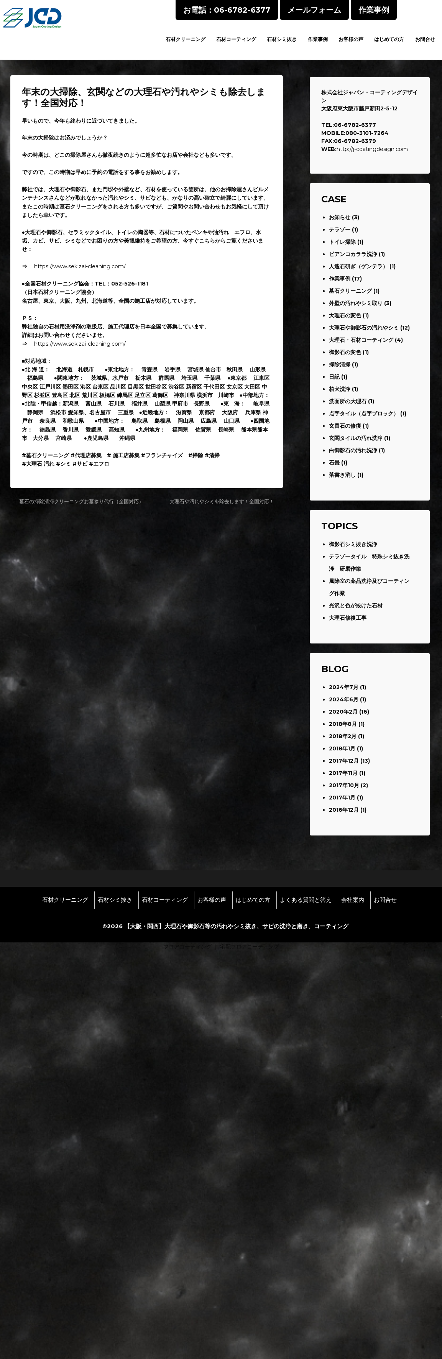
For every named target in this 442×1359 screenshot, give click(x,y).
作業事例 (318, 39)
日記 (334, 376)
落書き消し (342, 474)
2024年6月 (343, 699)
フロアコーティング (187, 946)
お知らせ (339, 217)
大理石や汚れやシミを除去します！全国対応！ (221, 501)
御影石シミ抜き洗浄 (353, 544)
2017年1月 (342, 797)
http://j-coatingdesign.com (372, 149)
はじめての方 (389, 39)
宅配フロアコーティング (249, 946)
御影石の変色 (345, 352)
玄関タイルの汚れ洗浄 (356, 438)
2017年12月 (344, 760)
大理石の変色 (345, 315)
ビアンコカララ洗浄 (353, 254)
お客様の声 (350, 39)
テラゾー (339, 229)
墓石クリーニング (350, 290)
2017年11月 (343, 773)
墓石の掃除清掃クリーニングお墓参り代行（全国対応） (81, 501)
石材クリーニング (185, 39)
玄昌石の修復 (345, 425)
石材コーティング (236, 39)
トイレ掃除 (342, 241)
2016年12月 (344, 809)
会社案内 (352, 899)
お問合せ (425, 39)
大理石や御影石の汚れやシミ (364, 327)
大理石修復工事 (347, 617)
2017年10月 (344, 785)
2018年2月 (343, 736)
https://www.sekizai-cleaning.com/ (80, 266)
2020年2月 (343, 711)
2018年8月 (343, 724)
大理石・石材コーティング (361, 339)
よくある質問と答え (306, 899)
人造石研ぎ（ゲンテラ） (358, 266)
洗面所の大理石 (347, 401)
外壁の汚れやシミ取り (356, 303)
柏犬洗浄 (339, 389)
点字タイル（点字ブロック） (364, 413)
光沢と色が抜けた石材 (356, 605)
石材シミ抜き (282, 39)
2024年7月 (343, 687)
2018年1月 (342, 748)
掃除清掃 (339, 364)
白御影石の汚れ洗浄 (353, 450)
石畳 (334, 462)
